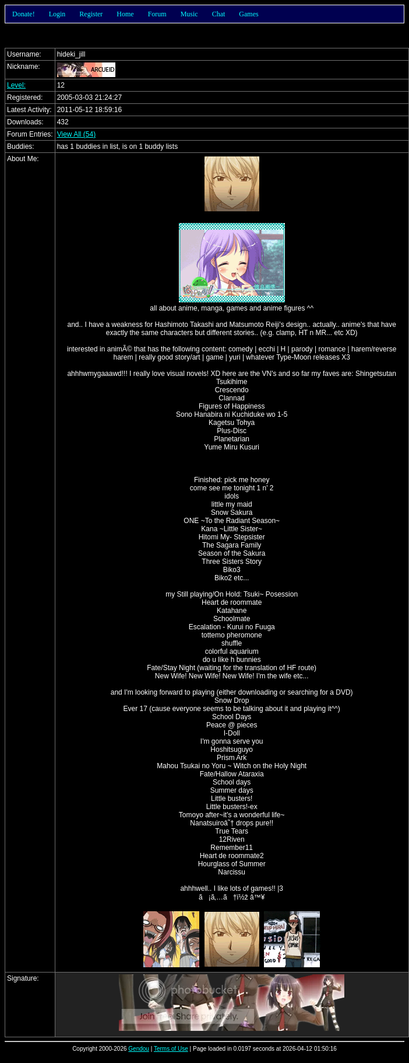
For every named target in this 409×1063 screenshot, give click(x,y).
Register (91, 14)
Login (57, 14)
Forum (157, 14)
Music (189, 14)
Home (125, 14)
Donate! (23, 14)
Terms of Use (171, 1048)
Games (248, 14)
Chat (218, 14)
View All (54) (76, 134)
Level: (16, 85)
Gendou (138, 1048)
